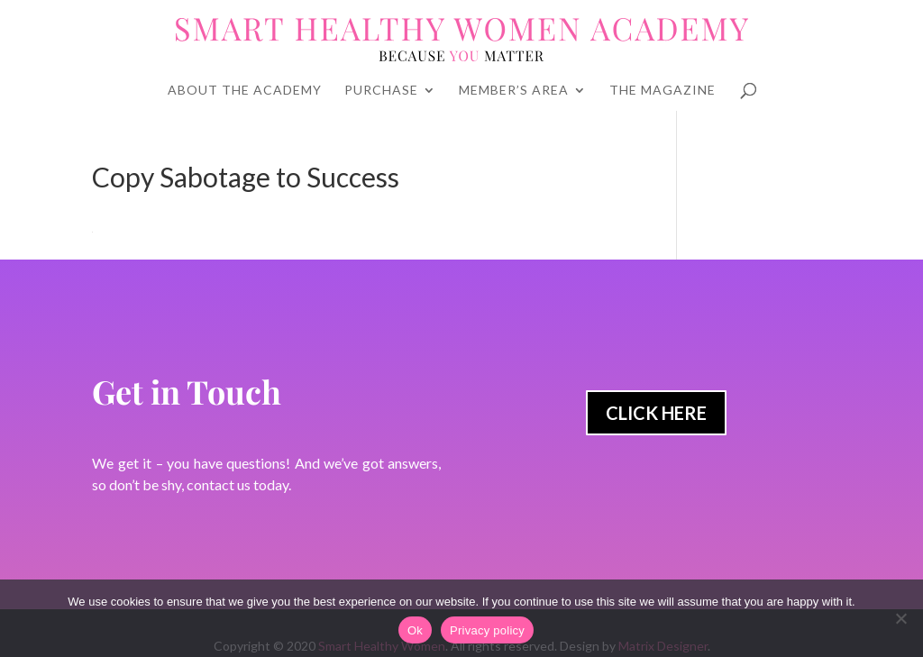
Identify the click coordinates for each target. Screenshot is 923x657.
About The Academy (245, 90)
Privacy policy (487, 630)
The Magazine (662, 90)
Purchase (381, 90)
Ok (415, 630)
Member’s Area (514, 90)
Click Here (656, 413)
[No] (900, 618)
